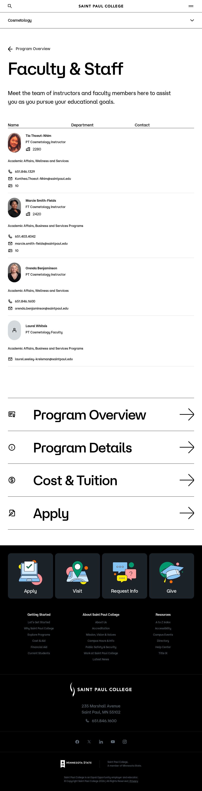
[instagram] (125, 742)
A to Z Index (163, 622)
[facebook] (77, 742)
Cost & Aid (38, 640)
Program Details (113, 447)
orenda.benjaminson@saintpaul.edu (41, 308)
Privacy (134, 781)
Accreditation (101, 628)
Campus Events (163, 634)
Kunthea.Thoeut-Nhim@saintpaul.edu (43, 178)
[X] (89, 742)
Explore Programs (39, 634)
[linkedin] (101, 742)
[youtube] (113, 741)
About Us (101, 622)
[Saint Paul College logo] (101, 6)
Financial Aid (39, 647)
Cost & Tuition (113, 480)
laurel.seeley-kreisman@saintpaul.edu (44, 359)
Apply (113, 513)
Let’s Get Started (39, 622)
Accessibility (163, 628)
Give (171, 575)
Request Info (124, 575)
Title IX (163, 653)
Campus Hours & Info (101, 640)
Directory (163, 640)
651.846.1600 (25, 301)
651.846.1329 (25, 171)
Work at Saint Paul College (101, 653)
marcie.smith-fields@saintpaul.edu (41, 243)
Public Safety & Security (101, 647)
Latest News (101, 659)
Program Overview (29, 49)
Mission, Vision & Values (101, 634)
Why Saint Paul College (39, 628)
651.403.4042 (25, 236)
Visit (77, 575)
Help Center (163, 647)
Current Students (39, 653)
